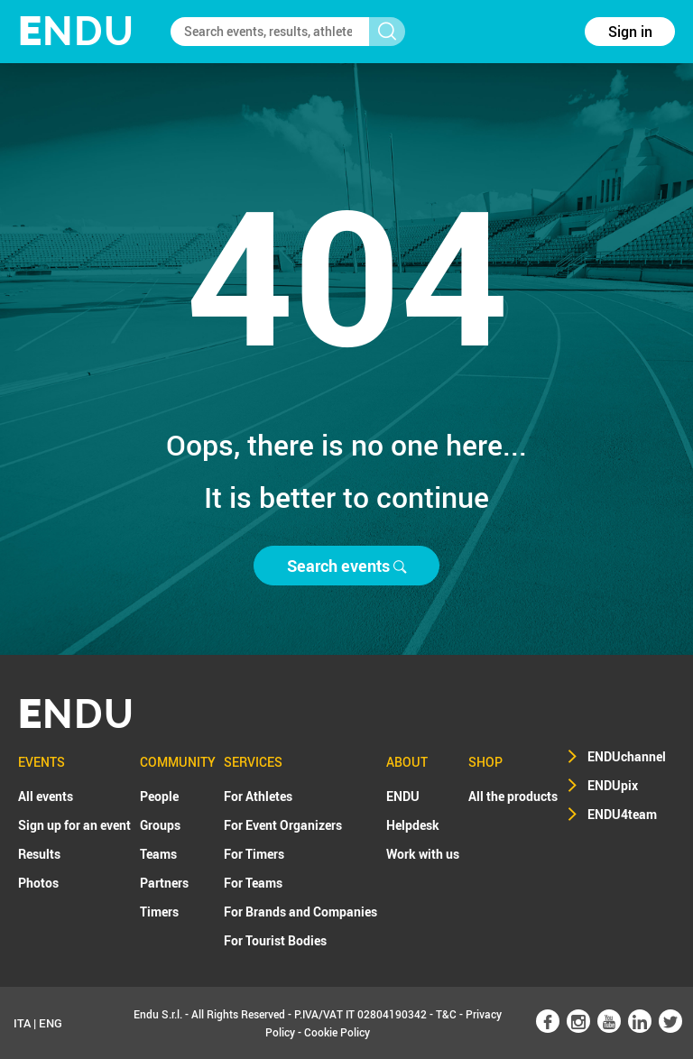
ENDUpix (612, 785)
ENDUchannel (626, 756)
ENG (50, 1023)
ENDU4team (622, 814)
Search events (346, 565)
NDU (76, 31)
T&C (446, 1014)
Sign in (630, 31)
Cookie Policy (337, 1032)
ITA (22, 1023)
